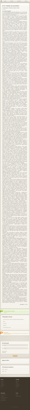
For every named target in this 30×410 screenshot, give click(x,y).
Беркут (5, 9)
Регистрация (4, 352)
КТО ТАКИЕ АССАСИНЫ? (10, 6)
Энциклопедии (5, 7)
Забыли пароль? (4, 351)
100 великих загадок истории (14, 7)
